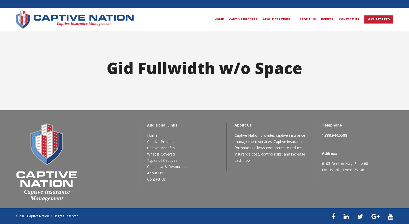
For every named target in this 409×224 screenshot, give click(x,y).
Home (152, 135)
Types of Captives (162, 160)
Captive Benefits (161, 147)
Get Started (379, 19)
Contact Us (156, 179)
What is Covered (161, 154)
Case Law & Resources (166, 166)
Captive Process (160, 141)
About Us (155, 172)
